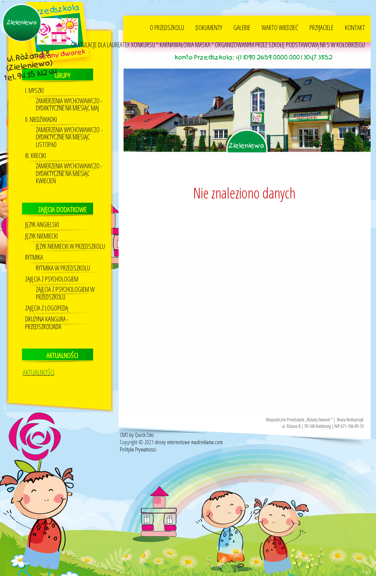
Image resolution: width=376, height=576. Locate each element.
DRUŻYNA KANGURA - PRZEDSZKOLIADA (46, 322)
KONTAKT (355, 25)
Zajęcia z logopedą (46, 306)
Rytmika (34, 256)
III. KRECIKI (35, 154)
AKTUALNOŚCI (38, 371)
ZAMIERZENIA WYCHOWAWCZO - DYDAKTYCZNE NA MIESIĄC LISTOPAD (69, 135)
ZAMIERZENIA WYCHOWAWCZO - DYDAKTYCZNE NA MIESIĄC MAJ (69, 103)
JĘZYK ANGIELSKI (42, 223)
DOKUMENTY (208, 25)
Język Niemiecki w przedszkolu (70, 244)
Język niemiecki (41, 234)
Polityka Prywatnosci (138, 447)
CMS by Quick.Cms (137, 433)
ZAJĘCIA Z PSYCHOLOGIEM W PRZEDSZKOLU (65, 292)
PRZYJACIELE (321, 25)
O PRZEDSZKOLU (167, 25)
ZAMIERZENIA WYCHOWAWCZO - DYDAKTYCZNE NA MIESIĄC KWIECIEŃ (69, 172)
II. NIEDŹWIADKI (41, 118)
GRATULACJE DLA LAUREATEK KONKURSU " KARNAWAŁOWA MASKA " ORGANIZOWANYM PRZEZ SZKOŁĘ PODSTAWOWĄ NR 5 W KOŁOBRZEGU (218, 43)
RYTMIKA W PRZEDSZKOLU (63, 266)
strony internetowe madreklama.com (189, 440)
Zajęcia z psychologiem (51, 277)
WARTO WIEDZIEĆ (280, 25)
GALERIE (241, 25)
